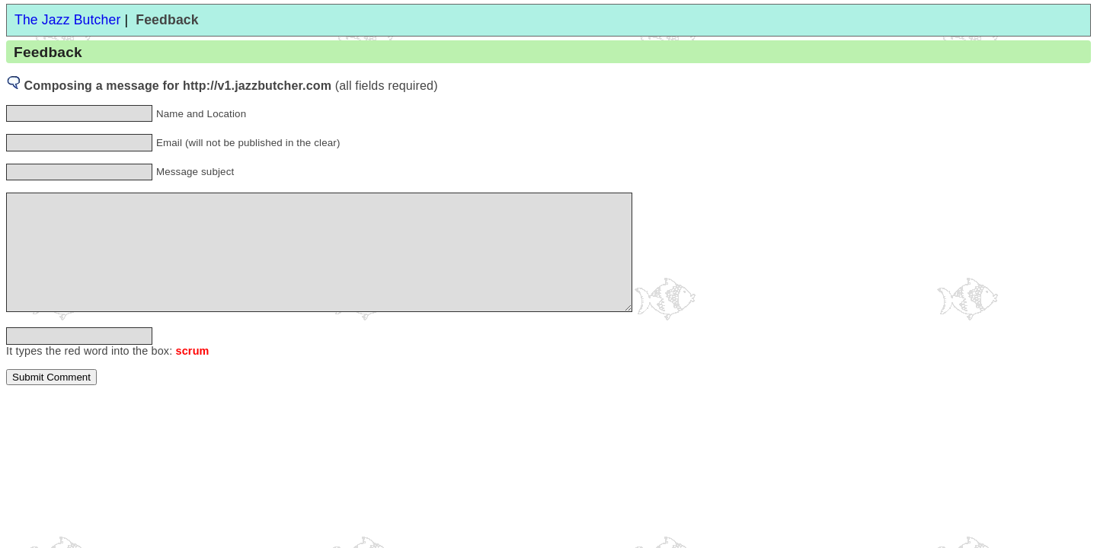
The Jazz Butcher (67, 19)
